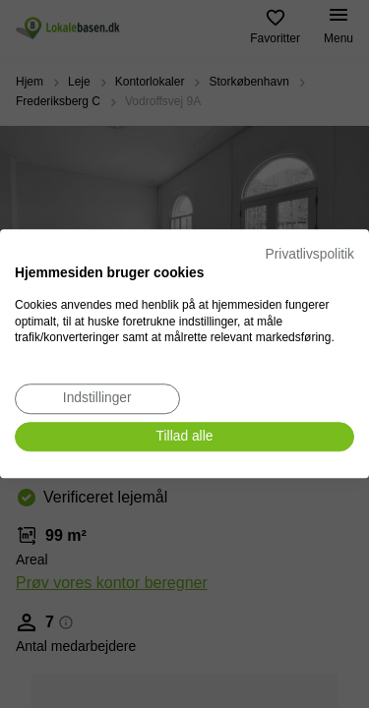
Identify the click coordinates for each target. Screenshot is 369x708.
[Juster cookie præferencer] (97, 399)
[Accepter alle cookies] (184, 437)
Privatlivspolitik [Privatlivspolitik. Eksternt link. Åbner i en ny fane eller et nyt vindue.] (310, 254)
